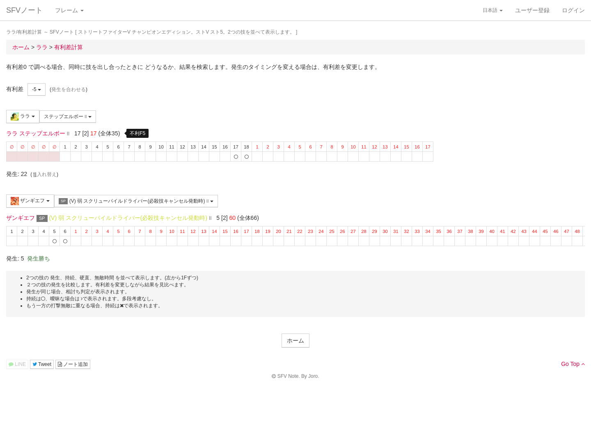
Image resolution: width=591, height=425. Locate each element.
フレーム (69, 10)
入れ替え (44, 174)
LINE (17, 364)
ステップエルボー (68, 116)
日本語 (493, 10)
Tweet (41, 364)
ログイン (573, 10)
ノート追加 (73, 364)
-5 (36, 89)
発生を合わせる (68, 89)
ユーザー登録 (532, 10)
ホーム (295, 340)
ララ (23, 116)
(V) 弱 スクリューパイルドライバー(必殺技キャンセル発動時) (136, 201)
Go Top (573, 364)
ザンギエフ (30, 201)
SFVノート (24, 10)
